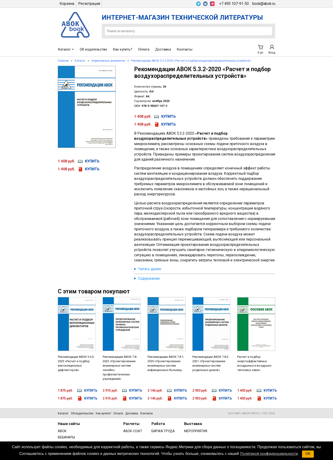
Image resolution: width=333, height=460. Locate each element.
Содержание (149, 278)
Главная (63, 60)
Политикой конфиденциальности (269, 453)
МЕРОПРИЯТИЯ (195, 431)
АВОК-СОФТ (132, 431)
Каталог (64, 49)
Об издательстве (93, 49)
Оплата (143, 49)
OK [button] (307, 453)
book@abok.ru (263, 3)
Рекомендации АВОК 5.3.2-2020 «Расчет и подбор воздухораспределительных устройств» (191, 60)
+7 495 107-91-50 (234, 3)
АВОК (62, 431)
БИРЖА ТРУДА (163, 431)
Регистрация (89, 3)
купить (92, 161)
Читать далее (149, 269)
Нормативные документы (108, 60)
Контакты (184, 49)
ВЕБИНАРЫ (66, 437)
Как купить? (122, 49)
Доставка (163, 49)
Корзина (67, 3)
